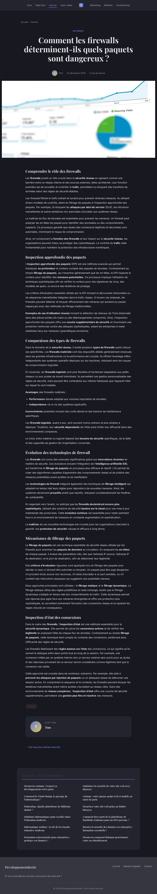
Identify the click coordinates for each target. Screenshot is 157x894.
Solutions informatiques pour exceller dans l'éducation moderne (47, 818)
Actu (29, 5)
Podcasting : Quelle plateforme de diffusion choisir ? (47, 808)
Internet (53, 5)
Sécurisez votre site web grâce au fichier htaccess (104, 808)
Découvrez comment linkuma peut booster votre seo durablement (105, 839)
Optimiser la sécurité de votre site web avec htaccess (106, 787)
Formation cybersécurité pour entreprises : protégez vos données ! (47, 839)
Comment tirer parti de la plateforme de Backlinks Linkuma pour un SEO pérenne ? (106, 818)
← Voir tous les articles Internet (42, 747)
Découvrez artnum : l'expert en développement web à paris (40, 787)
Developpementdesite (20, 867)
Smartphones (123, 5)
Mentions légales (132, 866)
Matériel (108, 5)
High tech (40, 5)
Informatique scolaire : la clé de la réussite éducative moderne (47, 828)
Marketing (95, 5)
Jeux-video (66, 5)
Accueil (24, 22)
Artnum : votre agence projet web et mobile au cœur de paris (107, 798)
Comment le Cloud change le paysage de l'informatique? (45, 798)
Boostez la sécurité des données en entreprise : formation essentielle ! (108, 828)
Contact (148, 866)
